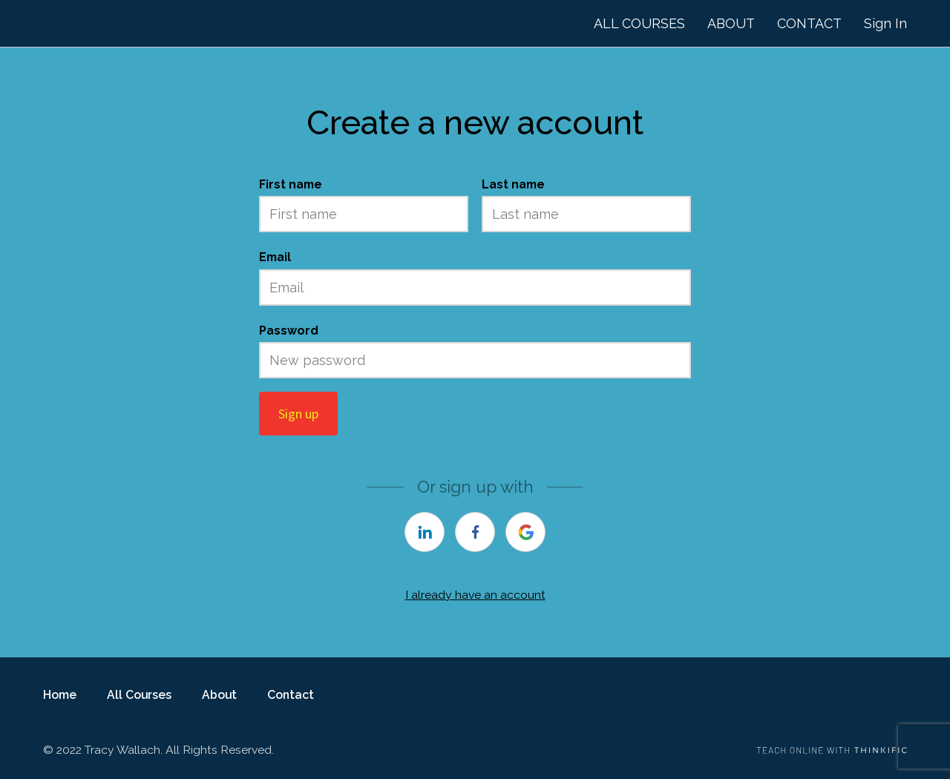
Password (288, 330)
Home (59, 695)
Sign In (885, 23)
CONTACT (809, 23)
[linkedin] (424, 532)
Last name (513, 184)
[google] (525, 532)
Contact (290, 695)
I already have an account (475, 595)
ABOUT (731, 23)
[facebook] (475, 532)
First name (290, 184)
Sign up (298, 413)
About (219, 695)
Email (275, 257)
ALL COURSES (639, 23)
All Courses (139, 695)
